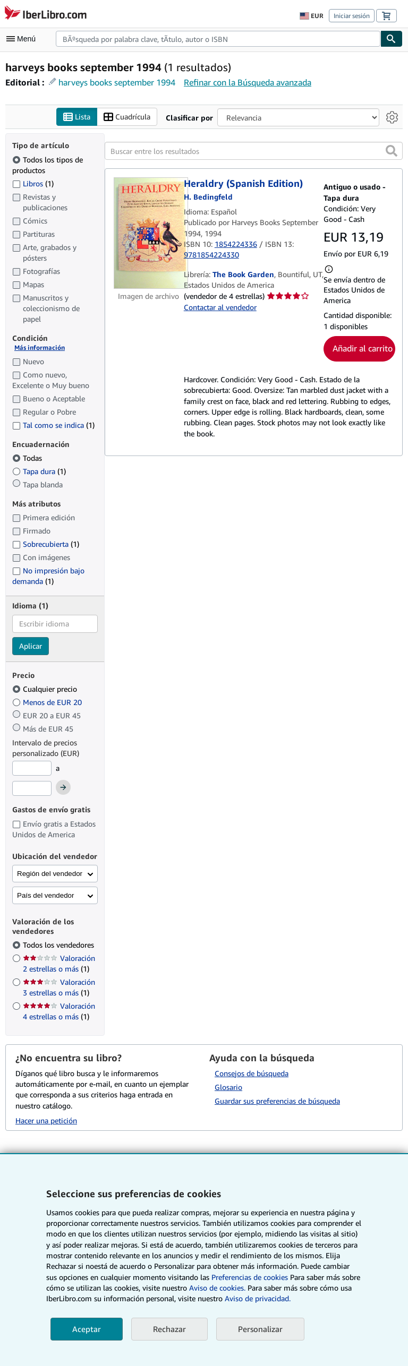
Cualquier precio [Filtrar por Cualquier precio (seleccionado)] (45, 689)
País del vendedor (45, 896)
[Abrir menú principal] (23, 39)
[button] (391, 151)
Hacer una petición (46, 1120)
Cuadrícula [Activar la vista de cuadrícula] (127, 117)
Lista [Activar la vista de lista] (76, 117)
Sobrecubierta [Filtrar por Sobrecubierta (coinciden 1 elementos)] (45, 544)
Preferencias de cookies (249, 1277)
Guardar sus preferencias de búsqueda (277, 1100)
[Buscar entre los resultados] (254, 151)
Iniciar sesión (352, 16)
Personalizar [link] (260, 1329)
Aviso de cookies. (217, 1287)
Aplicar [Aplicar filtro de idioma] (30, 645)
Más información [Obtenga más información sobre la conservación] (39, 348)
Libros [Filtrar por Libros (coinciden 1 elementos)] (33, 183)
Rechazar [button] (169, 1329)
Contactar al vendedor (220, 307)
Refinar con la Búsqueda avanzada (247, 82)
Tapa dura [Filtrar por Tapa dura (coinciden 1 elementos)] (39, 471)
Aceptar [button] (86, 1329)
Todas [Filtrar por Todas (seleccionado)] (28, 458)
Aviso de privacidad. (258, 1298)
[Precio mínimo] (32, 768)
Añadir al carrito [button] (363, 348)
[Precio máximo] (32, 788)
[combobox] (218, 39)
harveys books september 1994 (116, 82)
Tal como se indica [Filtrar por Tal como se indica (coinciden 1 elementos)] (53, 424)
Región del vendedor (49, 874)
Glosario (228, 1087)
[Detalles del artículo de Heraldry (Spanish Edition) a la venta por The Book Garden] (149, 233)
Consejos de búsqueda (251, 1073)
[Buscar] (391, 39)
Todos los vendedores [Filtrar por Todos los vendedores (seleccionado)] (59, 945)
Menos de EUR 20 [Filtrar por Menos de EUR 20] (48, 702)
